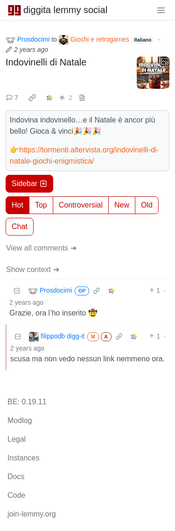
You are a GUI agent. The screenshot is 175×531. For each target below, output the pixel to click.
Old (147, 205)
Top (41, 205)
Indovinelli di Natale (46, 62)
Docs (15, 477)
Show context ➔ (32, 269)
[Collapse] (16, 290)
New (121, 205)
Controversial (81, 205)
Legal (16, 439)
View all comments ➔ (41, 248)
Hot (17, 205)
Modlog (19, 420)
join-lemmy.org (31, 514)
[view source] (82, 98)
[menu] (161, 10)
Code (16, 495)
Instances (23, 458)
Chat (20, 226)
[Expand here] (153, 73)
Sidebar (29, 183)
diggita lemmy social (57, 9)
